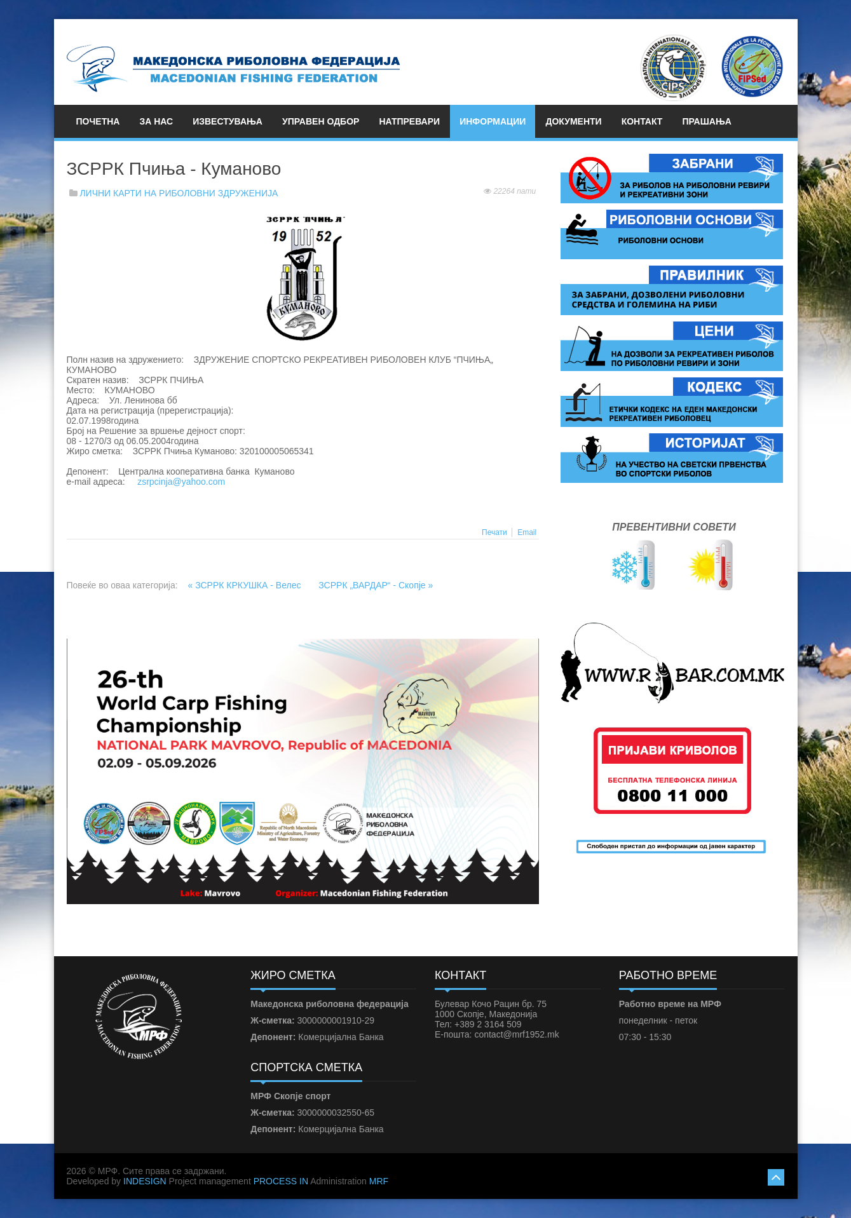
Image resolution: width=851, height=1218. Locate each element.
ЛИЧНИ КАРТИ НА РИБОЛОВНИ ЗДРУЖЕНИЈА (178, 193)
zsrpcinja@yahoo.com (181, 482)
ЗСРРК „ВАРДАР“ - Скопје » (375, 585)
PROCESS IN (281, 1181)
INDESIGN (145, 1181)
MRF (378, 1181)
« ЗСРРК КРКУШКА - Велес (246, 585)
